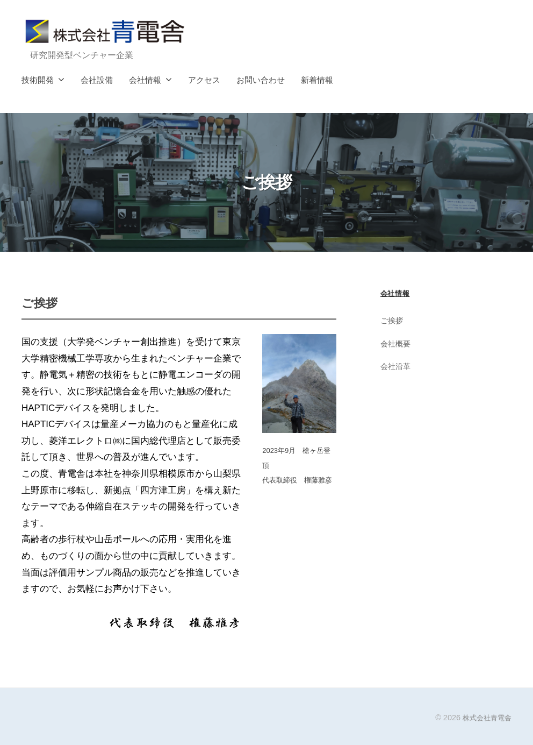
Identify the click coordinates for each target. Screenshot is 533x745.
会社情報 (145, 79)
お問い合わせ (260, 79)
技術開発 (37, 79)
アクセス (204, 79)
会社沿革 (396, 366)
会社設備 (97, 79)
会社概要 (396, 343)
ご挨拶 (392, 320)
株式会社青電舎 (485, 717)
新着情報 (317, 79)
